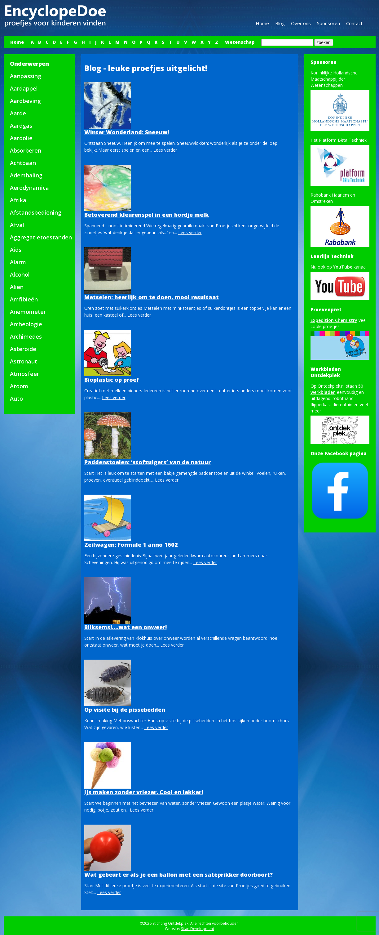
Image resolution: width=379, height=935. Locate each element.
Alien (17, 287)
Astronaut (23, 361)
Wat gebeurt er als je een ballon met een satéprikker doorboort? (178, 874)
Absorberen (25, 150)
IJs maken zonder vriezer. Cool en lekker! (143, 792)
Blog (280, 23)
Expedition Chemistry (334, 320)
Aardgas (21, 125)
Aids (15, 249)
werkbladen (323, 392)
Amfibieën (24, 299)
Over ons (301, 23)
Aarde (18, 113)
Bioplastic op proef (111, 379)
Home (262, 23)
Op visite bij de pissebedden (124, 709)
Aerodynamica (29, 187)
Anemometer (28, 311)
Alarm (18, 262)
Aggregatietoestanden (41, 237)
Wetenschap (239, 42)
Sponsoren (328, 23)
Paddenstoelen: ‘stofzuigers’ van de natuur (147, 462)
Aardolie (21, 138)
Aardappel (24, 88)
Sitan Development (197, 928)
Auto (16, 398)
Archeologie (26, 324)
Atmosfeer (24, 373)
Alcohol (20, 274)
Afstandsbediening (35, 212)
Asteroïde (23, 349)
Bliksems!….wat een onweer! (125, 627)
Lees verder (165, 150)
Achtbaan (23, 163)
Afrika (18, 200)
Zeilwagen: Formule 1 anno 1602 (131, 544)
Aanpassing (25, 76)
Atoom (19, 386)
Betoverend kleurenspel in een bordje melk (146, 214)
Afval (17, 225)
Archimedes (26, 336)
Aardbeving (25, 101)
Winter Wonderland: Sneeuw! (126, 132)
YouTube (343, 267)
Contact (354, 23)
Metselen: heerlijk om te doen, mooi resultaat (151, 297)
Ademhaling (26, 175)
